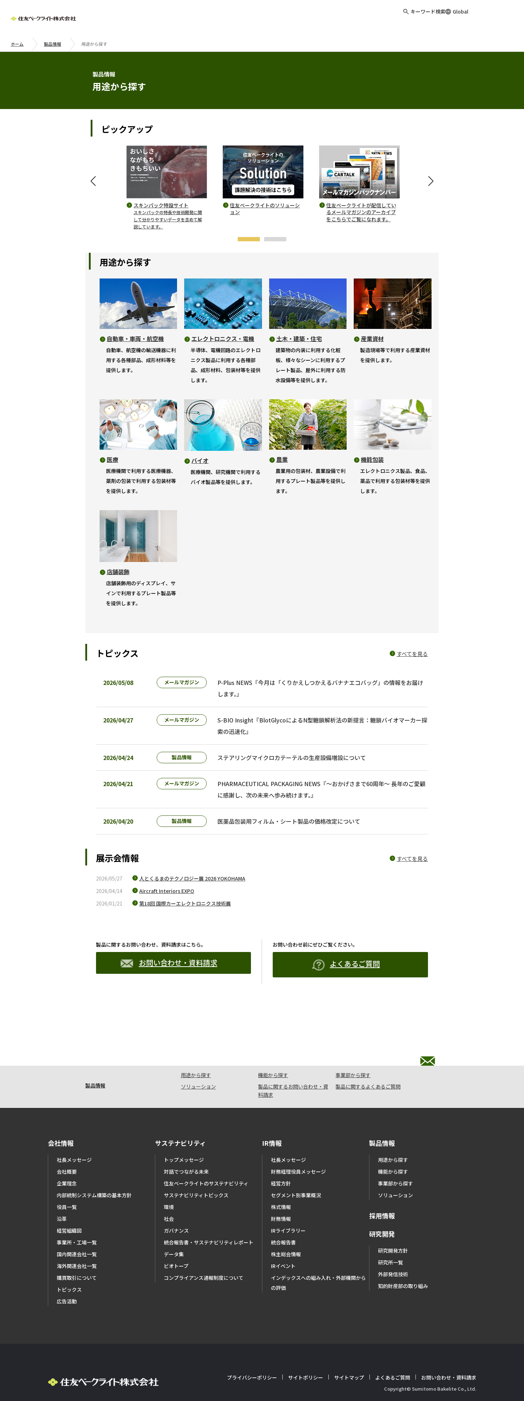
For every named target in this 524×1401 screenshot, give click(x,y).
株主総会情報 (286, 1233)
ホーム (17, 44)
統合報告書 (283, 1221)
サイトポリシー (305, 1356)
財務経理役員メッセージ (298, 1150)
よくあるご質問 (346, 982)
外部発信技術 (393, 1253)
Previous (94, 181)
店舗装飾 (118, 571)
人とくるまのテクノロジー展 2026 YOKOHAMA (192, 896)
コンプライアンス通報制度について (203, 1256)
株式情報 (281, 1185)
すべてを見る (412, 653)
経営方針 (281, 1162)
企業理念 (67, 1162)
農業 (282, 459)
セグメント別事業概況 (296, 1174)
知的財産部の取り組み (403, 1264)
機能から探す (273, 1053)
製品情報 (52, 44)
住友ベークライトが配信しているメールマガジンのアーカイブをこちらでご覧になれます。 (361, 212)
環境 (169, 1185)
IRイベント (283, 1244)
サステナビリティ (180, 1121)
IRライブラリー (288, 1209)
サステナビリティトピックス (196, 1174)
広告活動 (67, 1280)
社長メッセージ (74, 1138)
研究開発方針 (393, 1229)
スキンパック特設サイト (167, 216)
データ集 (174, 1233)
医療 (112, 459)
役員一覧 (67, 1185)
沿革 (62, 1197)
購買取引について (77, 1256)
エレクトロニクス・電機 (222, 338)
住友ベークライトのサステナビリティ (206, 1162)
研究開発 (382, 1212)
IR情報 (272, 1121)
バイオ (199, 460)
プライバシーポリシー (252, 1356)
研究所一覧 (390, 1241)
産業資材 (372, 338)
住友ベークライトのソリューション (265, 209)
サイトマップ (349, 1356)
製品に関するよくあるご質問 (368, 1065)
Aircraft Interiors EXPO (166, 908)
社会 (169, 1197)
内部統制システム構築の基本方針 (94, 1174)
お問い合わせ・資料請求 (169, 980)
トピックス (69, 1268)
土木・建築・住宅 (299, 338)
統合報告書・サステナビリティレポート (208, 1221)
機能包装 (372, 459)
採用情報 (382, 1194)
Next (429, 181)
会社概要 (67, 1150)
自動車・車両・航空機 (135, 338)
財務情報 (281, 1197)
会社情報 (61, 1121)
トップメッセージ (184, 1138)
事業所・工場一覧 (77, 1221)
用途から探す (196, 1053)
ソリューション (198, 1065)
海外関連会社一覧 (77, 1244)
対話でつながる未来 (186, 1150)
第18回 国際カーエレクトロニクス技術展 (185, 921)
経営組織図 (69, 1209)
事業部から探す (353, 1053)
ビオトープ (176, 1244)
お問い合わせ (497, 17)
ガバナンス (176, 1209)
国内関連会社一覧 (77, 1233)
